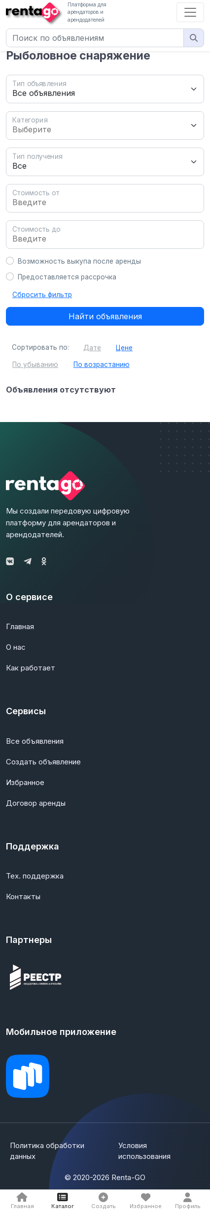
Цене (124, 348)
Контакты (23, 896)
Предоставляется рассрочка (67, 277)
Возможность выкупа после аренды (79, 261)
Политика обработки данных (47, 1151)
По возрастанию (101, 364)
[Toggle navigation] (190, 12)
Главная (20, 626)
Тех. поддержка (35, 875)
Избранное (25, 782)
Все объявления (35, 741)
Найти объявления (105, 316)
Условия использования (144, 1151)
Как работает (30, 667)
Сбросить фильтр (42, 295)
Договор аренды (36, 803)
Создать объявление (43, 761)
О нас (16, 647)
